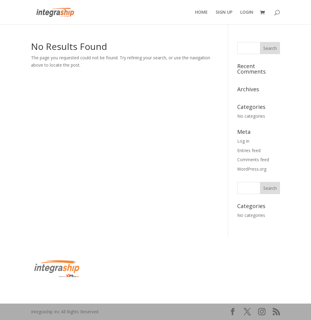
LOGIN (246, 12)
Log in (243, 141)
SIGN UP (224, 12)
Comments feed (253, 159)
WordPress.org (251, 169)
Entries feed (249, 150)
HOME (201, 12)
